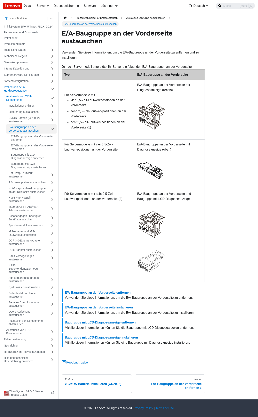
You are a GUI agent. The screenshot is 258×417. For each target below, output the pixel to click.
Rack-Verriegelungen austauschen (21, 257)
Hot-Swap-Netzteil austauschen (20, 199)
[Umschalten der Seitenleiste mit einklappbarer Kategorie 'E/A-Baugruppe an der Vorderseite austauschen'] (52, 129)
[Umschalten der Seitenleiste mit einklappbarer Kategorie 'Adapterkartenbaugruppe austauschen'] (52, 279)
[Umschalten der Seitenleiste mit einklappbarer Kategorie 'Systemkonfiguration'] (52, 81)
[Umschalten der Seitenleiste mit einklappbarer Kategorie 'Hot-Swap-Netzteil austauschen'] (52, 199)
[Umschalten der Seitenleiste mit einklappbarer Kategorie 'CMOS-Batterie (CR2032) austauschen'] (52, 119)
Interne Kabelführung (16, 68)
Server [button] (41, 5)
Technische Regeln (15, 56)
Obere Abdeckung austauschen (19, 313)
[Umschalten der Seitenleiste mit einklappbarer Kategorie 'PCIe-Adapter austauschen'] (52, 250)
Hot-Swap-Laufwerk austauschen (21, 174)
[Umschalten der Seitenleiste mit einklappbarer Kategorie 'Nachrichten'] (52, 346)
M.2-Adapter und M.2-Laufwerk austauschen (22, 233)
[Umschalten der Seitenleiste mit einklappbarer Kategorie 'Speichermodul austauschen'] (52, 225)
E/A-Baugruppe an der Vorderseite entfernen (32, 138)
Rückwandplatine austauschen (27, 182)
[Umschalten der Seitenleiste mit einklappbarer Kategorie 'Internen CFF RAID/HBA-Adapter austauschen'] (52, 208)
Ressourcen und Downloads (21, 32)
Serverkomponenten (16, 62)
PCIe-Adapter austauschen (25, 249)
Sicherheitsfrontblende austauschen (22, 295)
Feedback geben (76, 362)
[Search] (235, 6)
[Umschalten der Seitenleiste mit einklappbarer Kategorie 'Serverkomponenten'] (52, 62)
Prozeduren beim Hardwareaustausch (16, 89)
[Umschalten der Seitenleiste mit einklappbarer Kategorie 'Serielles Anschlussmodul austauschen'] (52, 304)
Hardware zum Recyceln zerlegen (24, 351)
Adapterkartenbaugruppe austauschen (24, 279)
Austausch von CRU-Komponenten (19, 98)
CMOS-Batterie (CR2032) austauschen (24, 119)
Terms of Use (164, 408)
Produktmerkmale (14, 43)
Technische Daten (15, 49)
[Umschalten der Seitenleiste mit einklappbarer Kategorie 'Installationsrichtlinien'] (52, 106)
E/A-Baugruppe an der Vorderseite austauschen (24, 129)
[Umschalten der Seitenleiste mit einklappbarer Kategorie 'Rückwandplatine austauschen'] (52, 182)
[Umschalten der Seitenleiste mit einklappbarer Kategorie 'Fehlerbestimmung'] (52, 339)
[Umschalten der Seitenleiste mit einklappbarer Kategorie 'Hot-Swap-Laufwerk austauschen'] (52, 174)
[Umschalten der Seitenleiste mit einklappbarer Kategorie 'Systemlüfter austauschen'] (52, 287)
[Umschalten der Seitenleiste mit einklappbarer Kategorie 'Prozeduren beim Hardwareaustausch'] (52, 89)
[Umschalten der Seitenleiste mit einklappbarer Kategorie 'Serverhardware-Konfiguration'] (52, 75)
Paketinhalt (10, 38)
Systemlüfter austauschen (24, 287)
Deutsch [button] (197, 5)
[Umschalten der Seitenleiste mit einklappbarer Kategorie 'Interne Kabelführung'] (52, 69)
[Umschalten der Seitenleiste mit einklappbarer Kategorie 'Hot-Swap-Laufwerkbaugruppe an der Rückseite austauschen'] (52, 190)
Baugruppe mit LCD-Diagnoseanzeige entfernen (27, 156)
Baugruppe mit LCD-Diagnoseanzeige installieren (28, 165)
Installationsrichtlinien (22, 105)
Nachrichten (11, 345)
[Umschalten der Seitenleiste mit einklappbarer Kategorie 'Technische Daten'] (52, 50)
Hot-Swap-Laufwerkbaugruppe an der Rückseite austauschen (27, 190)
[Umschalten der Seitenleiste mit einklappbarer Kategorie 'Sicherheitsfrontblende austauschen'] (52, 295)
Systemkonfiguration (16, 81)
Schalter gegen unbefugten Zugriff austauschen (25, 217)
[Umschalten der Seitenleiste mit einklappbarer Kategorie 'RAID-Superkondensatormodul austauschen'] (52, 268)
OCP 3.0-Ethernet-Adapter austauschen (25, 242)
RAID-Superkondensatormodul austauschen (23, 269)
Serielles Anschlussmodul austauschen (24, 304)
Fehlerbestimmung (15, 339)
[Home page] (65, 18)
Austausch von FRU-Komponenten (18, 331)
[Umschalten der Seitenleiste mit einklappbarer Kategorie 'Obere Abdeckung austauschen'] (52, 313)
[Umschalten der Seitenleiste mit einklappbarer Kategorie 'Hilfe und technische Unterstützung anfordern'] (52, 359)
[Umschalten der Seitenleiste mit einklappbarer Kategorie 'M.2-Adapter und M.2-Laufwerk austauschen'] (52, 233)
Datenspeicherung (66, 5)
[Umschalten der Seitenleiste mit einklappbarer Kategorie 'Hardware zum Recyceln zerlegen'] (52, 352)
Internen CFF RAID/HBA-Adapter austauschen (24, 208)
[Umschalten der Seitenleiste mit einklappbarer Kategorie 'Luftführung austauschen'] (52, 112)
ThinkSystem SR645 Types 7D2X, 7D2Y (28, 26)
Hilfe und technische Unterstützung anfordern (18, 359)
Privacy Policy (143, 408)
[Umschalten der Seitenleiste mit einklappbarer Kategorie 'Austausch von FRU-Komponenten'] (52, 331)
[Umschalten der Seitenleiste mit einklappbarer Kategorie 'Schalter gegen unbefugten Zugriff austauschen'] (52, 217)
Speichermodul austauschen (26, 225)
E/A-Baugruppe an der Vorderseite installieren (32, 147)
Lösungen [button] (107, 5)
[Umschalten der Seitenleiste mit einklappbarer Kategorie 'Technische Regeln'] (52, 56)
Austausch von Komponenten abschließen (26, 322)
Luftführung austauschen (24, 111)
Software (90, 5)
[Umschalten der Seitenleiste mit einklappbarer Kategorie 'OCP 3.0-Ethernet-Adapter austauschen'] (52, 242)
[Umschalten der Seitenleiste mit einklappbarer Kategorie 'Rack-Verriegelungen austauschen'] (52, 257)
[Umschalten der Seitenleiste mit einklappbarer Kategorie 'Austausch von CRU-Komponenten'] (52, 98)
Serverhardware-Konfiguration (22, 74)
